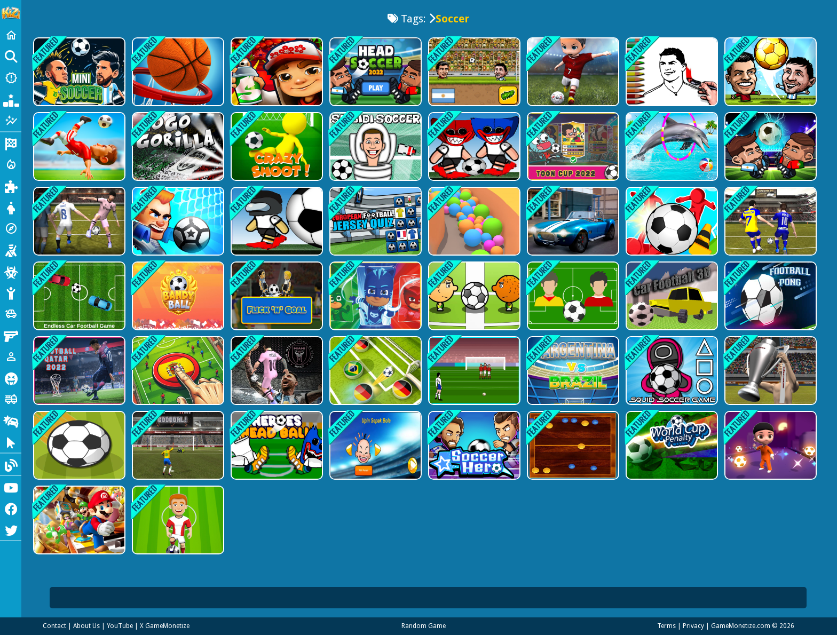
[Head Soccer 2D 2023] (473, 71)
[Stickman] (10, 292)
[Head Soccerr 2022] (374, 71)
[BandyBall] (177, 295)
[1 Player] (10, 356)
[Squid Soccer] (671, 370)
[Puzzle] (10, 185)
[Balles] (473, 221)
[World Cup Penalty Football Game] (671, 445)
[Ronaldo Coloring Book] (671, 71)
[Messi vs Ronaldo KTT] (769, 221)
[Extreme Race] (572, 221)
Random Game (423, 626)
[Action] (10, 164)
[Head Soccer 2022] (769, 146)
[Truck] (10, 399)
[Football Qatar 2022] (78, 370)
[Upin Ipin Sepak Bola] (374, 445)
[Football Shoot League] (276, 221)
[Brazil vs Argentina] (572, 295)
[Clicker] (10, 442)
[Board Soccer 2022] (572, 445)
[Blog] (10, 464)
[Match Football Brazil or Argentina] (572, 370)
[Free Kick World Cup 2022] (473, 370)
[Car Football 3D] (671, 295)
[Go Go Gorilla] (177, 146)
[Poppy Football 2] (473, 146)
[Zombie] (10, 271)
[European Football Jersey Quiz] (374, 221)
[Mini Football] (78, 146)
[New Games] (10, 78)
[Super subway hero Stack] (276, 71)
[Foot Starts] (374, 370)
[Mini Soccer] (78, 71)
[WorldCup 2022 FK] (769, 370)
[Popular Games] (10, 99)
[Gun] (10, 335)
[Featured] (10, 120)
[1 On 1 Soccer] (473, 295)
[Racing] (10, 143)
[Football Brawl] (177, 221)
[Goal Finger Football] (177, 370)
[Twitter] (10, 529)
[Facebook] (10, 508)
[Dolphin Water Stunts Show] (671, 146)
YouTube (120, 626)
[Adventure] (10, 228)
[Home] (10, 35)
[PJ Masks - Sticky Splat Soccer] (374, 295)
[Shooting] (10, 249)
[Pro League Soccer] (572, 71)
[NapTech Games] (769, 295)
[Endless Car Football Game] (78, 295)
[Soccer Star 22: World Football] (769, 71)
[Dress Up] (10, 207)
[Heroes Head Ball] (276, 445)
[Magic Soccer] (769, 445)
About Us (86, 626)
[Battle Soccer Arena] (177, 520)
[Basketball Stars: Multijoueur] (177, 71)
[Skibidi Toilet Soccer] (374, 146)
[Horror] (10, 377)
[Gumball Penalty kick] (572, 146)
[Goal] (78, 445)
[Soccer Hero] (473, 445)
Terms (666, 626)
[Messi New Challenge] (276, 370)
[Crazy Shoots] (276, 146)
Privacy (693, 626)
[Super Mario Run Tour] (78, 520)
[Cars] (10, 313)
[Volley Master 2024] (78, 221)
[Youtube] (10, 486)
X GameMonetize (164, 626)
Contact (54, 626)
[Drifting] (10, 420)
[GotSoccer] (671, 221)
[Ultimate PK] (177, 445)
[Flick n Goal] (276, 295)
